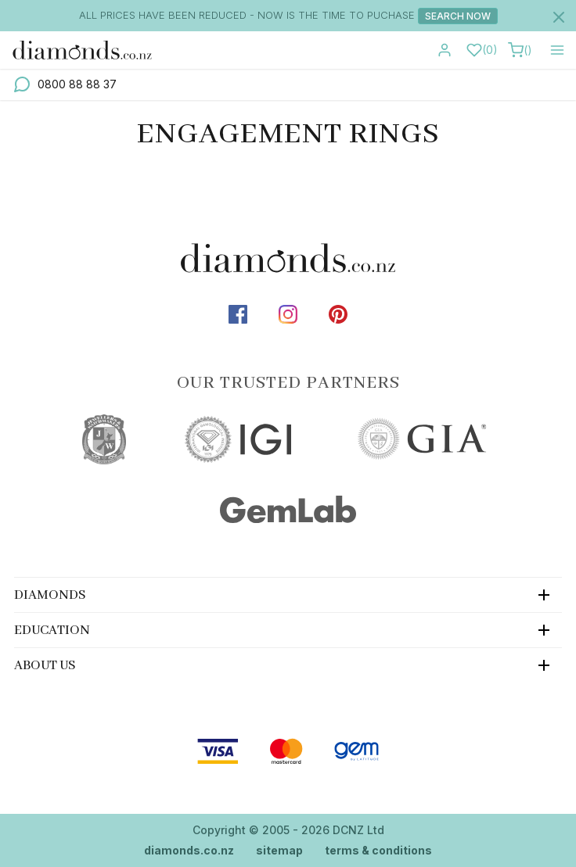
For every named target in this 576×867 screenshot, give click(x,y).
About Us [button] (45, 665)
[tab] (288, 594)
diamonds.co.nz (189, 850)
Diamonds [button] (50, 595)
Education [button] (52, 630)
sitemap (279, 850)
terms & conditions (378, 850)
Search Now (458, 16)
